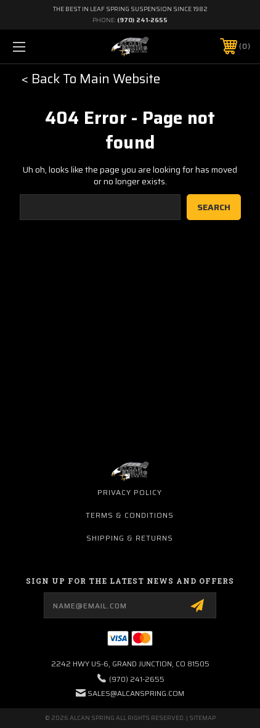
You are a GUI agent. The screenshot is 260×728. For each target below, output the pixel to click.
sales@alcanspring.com (135, 693)
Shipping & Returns (129, 538)
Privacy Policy (129, 492)
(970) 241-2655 (142, 20)
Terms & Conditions (130, 515)
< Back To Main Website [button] (91, 78)
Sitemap (202, 717)
